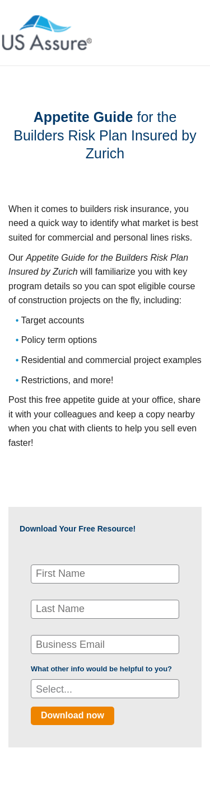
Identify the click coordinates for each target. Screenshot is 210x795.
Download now (72, 715)
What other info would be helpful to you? (101, 669)
